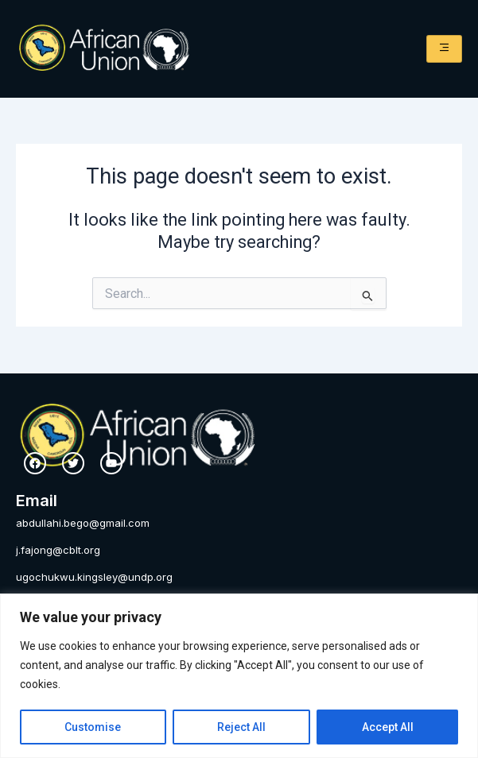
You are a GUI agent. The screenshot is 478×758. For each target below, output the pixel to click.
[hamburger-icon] (444, 49)
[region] (239, 676)
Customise (92, 727)
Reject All (241, 727)
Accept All (388, 727)
